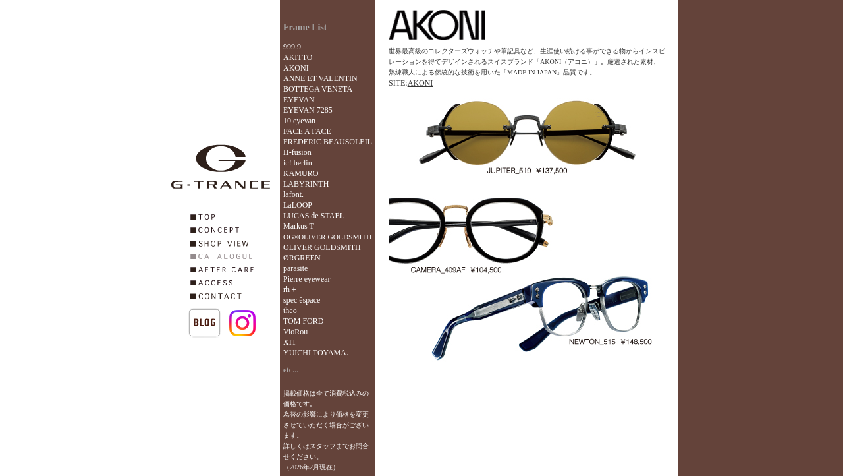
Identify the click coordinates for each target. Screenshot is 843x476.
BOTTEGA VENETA (317, 89)
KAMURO (300, 173)
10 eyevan (299, 120)
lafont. (293, 194)
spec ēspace (301, 300)
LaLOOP (297, 205)
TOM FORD (303, 321)
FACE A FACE (307, 131)
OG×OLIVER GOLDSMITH (327, 237)
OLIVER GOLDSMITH (322, 247)
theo (290, 310)
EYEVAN (299, 99)
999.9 (292, 46)
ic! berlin (297, 162)
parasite (295, 268)
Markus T (298, 226)
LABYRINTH (306, 184)
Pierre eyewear (307, 278)
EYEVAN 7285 (308, 110)
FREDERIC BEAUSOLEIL (327, 141)
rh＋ (290, 289)
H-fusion (297, 152)
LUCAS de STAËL (313, 215)
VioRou (295, 331)
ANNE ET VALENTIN (320, 78)
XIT (289, 342)
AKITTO (297, 57)
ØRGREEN (302, 257)
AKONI (296, 68)
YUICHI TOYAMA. (315, 352)
